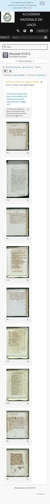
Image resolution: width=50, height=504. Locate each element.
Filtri (7, 47)
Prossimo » (41, 494)
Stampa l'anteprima (12, 67)
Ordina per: (8, 75)
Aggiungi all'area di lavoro (27, 109)
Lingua (24, 31)
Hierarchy (28, 67)
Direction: (32, 75)
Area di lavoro (18, 31)
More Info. (28, 8)
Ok (42, 3)
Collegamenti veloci (31, 31)
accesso (42, 31)
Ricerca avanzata (25, 61)
